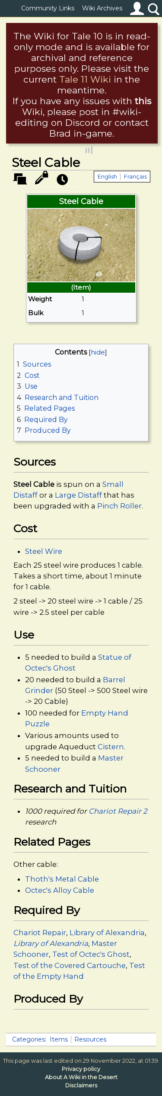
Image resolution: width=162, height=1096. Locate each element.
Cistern (111, 746)
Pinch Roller (119, 506)
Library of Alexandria (107, 932)
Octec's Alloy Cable (59, 890)
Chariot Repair (39, 932)
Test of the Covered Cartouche (69, 965)
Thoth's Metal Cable (62, 879)
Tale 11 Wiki (85, 79)
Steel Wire (43, 551)
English (107, 176)
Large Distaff (78, 495)
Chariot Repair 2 (118, 811)
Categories (28, 1039)
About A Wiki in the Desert (81, 1077)
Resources (90, 1039)
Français (135, 176)
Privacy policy (81, 1069)
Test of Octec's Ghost (91, 954)
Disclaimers (81, 1085)
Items (59, 1039)
